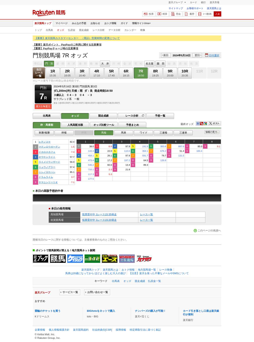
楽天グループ (175, 2)
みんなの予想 (79, 23)
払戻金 (71, 30)
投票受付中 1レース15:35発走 (99, 214)
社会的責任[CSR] (102, 329)
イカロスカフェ (47, 152)
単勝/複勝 (44, 132)
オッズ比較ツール (103, 124)
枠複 (64, 132)
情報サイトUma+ (141, 23)
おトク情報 (110, 23)
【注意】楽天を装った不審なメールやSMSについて (159, 273)
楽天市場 (214, 2)
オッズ (60, 30)
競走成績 (84, 30)
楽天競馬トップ (43, 23)
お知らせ (95, 23)
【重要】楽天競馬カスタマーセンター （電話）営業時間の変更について (77, 38)
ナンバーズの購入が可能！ (150, 310)
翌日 (197, 55)
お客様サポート (195, 8)
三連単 (183, 132)
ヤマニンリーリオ (48, 182)
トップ (38, 30)
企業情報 (40, 329)
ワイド (143, 132)
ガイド (124, 23)
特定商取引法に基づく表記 (145, 329)
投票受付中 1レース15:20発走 (99, 219)
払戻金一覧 (154, 281)
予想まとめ (132, 124)
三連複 (163, 132)
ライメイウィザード (49, 162)
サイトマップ (176, 8)
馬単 (123, 132)
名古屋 (149, 63)
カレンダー (130, 30)
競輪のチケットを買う (48, 310)
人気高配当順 (75, 124)
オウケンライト (47, 157)
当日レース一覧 (39, 72)
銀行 (203, 2)
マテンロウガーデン (49, 146)
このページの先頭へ (209, 230)
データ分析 (114, 30)
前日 (165, 55)
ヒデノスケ (45, 141)
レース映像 (165, 269)
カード (193, 2)
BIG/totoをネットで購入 (101, 310)
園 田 (161, 63)
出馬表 (49, 30)
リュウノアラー (47, 167)
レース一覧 (146, 214)
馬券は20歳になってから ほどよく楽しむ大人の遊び (95, 273)
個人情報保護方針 (59, 329)
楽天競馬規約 (81, 329)
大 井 (105, 63)
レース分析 (99, 30)
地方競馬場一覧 (147, 269)
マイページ (61, 23)
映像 (142, 30)
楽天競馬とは (214, 8)
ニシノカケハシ (47, 172)
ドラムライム (46, 177)
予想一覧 (160, 115)
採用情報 (121, 329)
